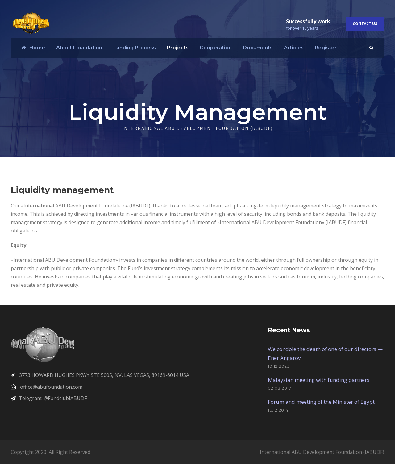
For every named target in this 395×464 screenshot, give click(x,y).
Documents (258, 48)
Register (326, 48)
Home (33, 48)
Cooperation (216, 48)
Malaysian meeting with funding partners (318, 379)
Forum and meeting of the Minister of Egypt (321, 401)
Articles (294, 48)
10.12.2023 (279, 366)
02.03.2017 (279, 388)
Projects (178, 48)
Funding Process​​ (134, 48)
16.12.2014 (278, 410)
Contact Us (365, 23)
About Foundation (79, 48)
